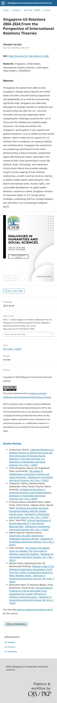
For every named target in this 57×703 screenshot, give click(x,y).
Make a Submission (16, 624)
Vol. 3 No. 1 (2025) (32, 10)
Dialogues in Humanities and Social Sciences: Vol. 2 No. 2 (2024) (29, 528)
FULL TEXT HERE (15, 291)
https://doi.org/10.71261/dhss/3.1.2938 (28, 56)
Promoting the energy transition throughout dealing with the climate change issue (28, 511)
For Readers (10, 642)
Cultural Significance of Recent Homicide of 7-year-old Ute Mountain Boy (30, 523)
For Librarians (11, 651)
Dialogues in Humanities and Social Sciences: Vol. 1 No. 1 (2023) (31, 557)
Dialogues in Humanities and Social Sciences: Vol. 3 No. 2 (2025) (27, 497)
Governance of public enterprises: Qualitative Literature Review (26, 537)
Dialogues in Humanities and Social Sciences (30, 3)
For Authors (10, 647)
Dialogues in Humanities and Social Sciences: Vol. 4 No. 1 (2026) (27, 463)
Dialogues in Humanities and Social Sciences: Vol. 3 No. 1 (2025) (31, 479)
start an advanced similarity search (35, 609)
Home (6, 10)
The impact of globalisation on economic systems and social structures (29, 474)
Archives (16, 10)
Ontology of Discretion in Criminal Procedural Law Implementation (30, 491)
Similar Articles (12, 443)
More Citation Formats (15, 334)
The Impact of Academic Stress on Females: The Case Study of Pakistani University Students (29, 551)
